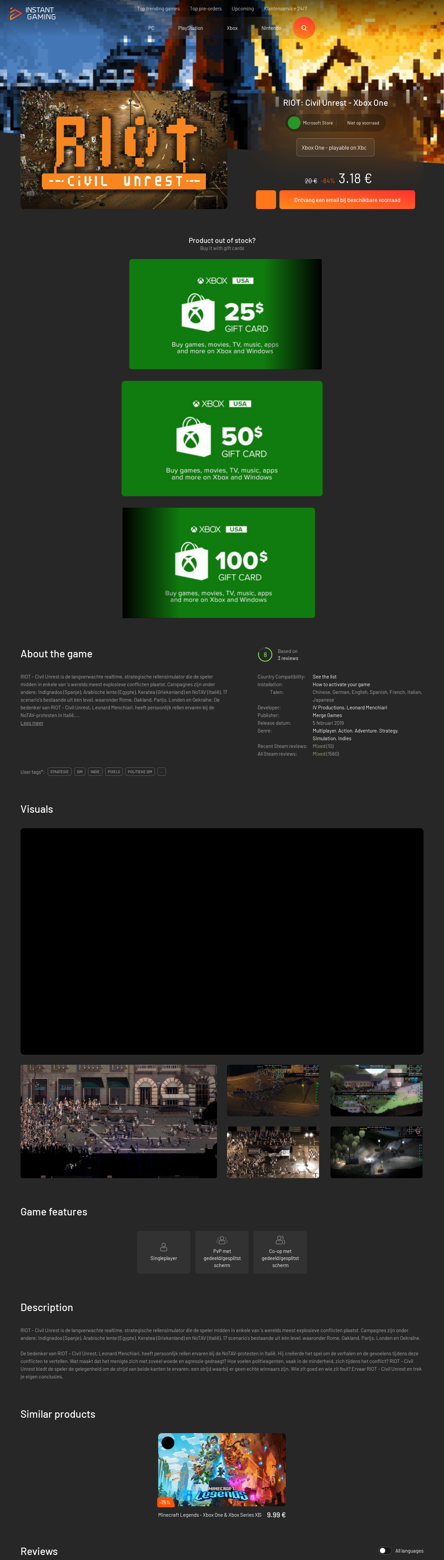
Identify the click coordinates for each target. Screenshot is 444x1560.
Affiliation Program (136, 1449)
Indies (344, 448)
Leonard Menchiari (367, 417)
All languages (401, 1261)
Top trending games (158, 8)
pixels (114, 482)
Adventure (366, 441)
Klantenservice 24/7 (285, 8)
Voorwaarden (130, 1427)
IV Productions (328, 417)
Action (345, 441)
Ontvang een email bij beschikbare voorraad (347, 199)
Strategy (388, 441)
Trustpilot (30, 1427)
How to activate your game (341, 394)
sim (80, 482)
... (161, 482)
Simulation (324, 448)
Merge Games (327, 425)
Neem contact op (134, 1460)
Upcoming (243, 8)
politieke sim (140, 482)
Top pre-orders (206, 8)
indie (95, 482)
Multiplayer (324, 441)
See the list (325, 387)
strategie (59, 482)
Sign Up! (406, 1394)
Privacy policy (131, 1438)
